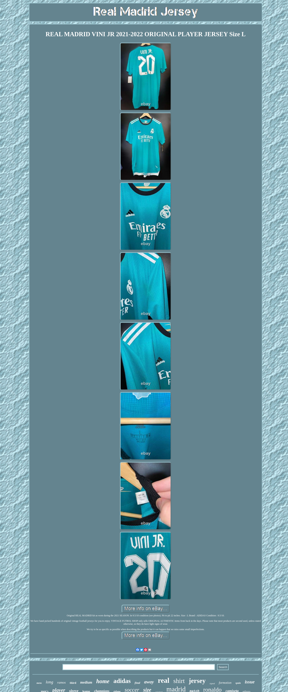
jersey (197, 680)
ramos (61, 682)
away (149, 681)
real (163, 680)
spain (238, 683)
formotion (225, 682)
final (137, 682)
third (73, 682)
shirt (179, 680)
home (102, 681)
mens (39, 683)
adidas (122, 680)
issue (250, 681)
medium (86, 682)
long (49, 682)
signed (212, 683)
